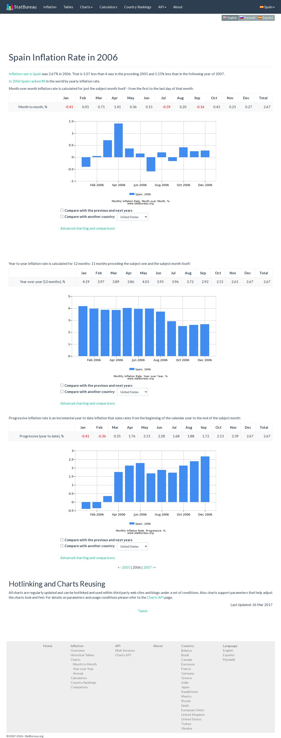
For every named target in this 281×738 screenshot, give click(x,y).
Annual (78, 673)
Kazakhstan (189, 692)
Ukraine (186, 728)
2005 (126, 567)
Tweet (142, 611)
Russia (186, 701)
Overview (78, 650)
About (178, 7)
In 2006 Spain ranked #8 (27, 81)
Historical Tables (82, 655)
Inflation (49, 7)
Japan (185, 687)
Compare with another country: (89, 216)
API (162, 7)
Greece (186, 678)
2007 (147, 567)
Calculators (108, 7)
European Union (192, 710)
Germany (187, 673)
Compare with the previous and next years (98, 210)
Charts (86, 7)
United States (191, 719)
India (184, 682)
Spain (267, 7)
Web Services (125, 650)
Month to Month (85, 664)
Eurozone (188, 664)
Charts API (155, 597)
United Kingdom (193, 714)
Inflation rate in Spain (25, 74)
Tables (68, 7)
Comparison (79, 687)
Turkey (186, 724)
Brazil (185, 655)
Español (265, 17)
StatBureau (21, 6)
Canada (186, 659)
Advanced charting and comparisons (87, 228)
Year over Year (83, 669)
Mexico (186, 696)
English (230, 17)
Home (47, 646)
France (186, 669)
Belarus (186, 650)
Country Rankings (137, 7)
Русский (247, 17)
